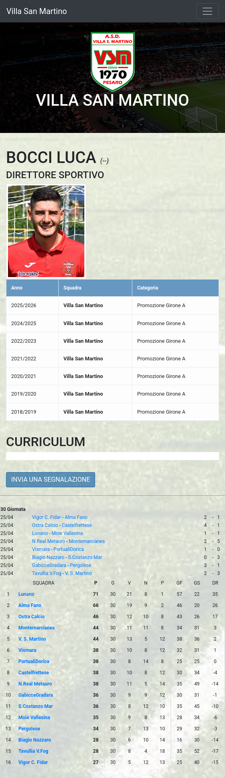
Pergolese (80, 565)
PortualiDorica (69, 549)
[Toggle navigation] (207, 11)
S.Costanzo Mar (85, 557)
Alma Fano (76, 517)
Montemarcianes (87, 541)
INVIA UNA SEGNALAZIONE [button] (50, 479)
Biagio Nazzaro (48, 557)
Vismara (41, 549)
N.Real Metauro (48, 541)
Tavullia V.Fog (46, 573)
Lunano (40, 533)
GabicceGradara (49, 565)
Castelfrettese (77, 525)
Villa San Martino (36, 11)
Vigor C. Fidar (46, 517)
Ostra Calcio (45, 525)
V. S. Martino (78, 573)
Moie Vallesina (67, 533)
